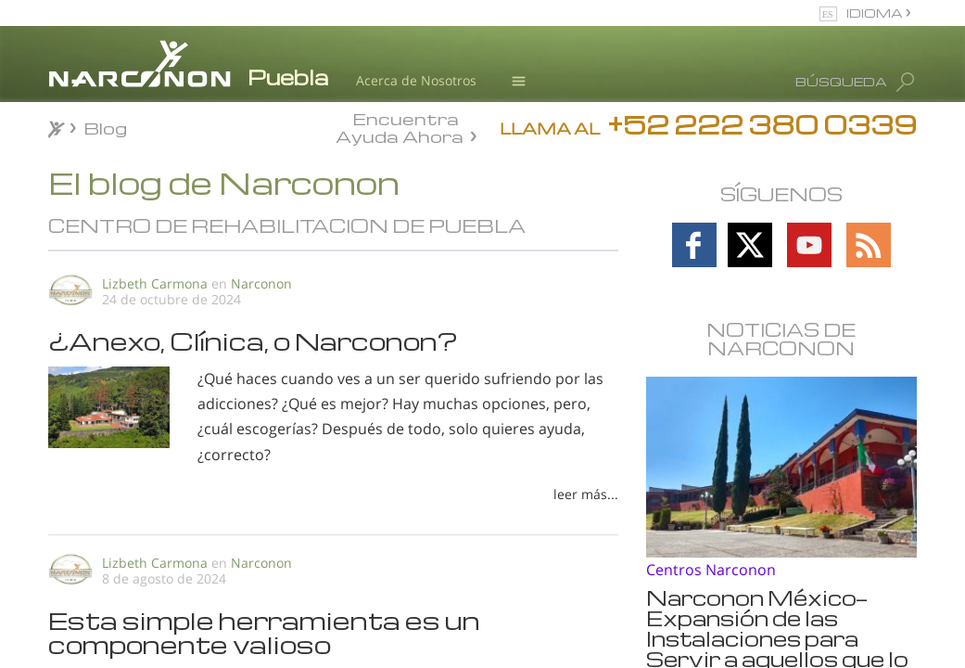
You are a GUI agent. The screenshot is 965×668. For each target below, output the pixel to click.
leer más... (585, 494)
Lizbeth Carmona (155, 283)
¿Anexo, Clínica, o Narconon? (253, 340)
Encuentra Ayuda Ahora (399, 126)
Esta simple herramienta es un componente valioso (264, 632)
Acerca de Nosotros (416, 80)
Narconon (261, 283)
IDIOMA (876, 12)
